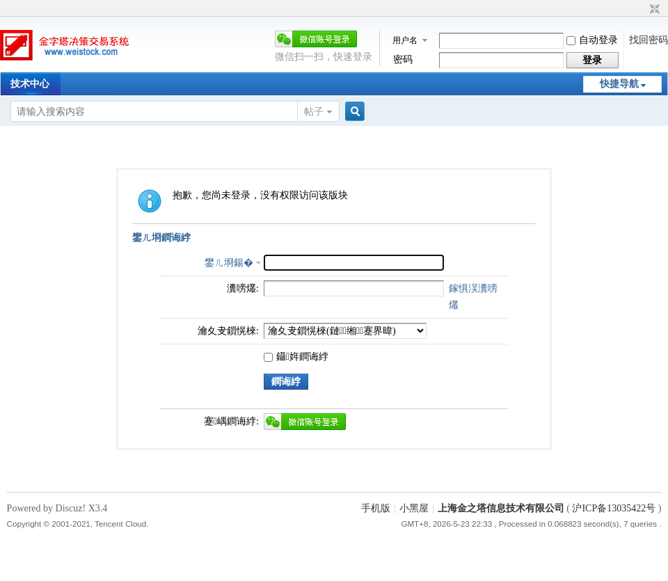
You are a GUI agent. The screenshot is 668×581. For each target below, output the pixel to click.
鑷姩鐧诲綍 (296, 356)
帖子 (314, 111)
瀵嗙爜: (243, 288)
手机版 (375, 508)
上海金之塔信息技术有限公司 (501, 508)
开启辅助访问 (641, 9)
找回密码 (648, 40)
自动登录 (592, 40)
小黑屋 (414, 508)
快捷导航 (619, 84)
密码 (403, 59)
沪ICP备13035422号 (615, 508)
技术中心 (29, 84)
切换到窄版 (653, 9)
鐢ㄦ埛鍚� (229, 262)
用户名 (405, 40)
